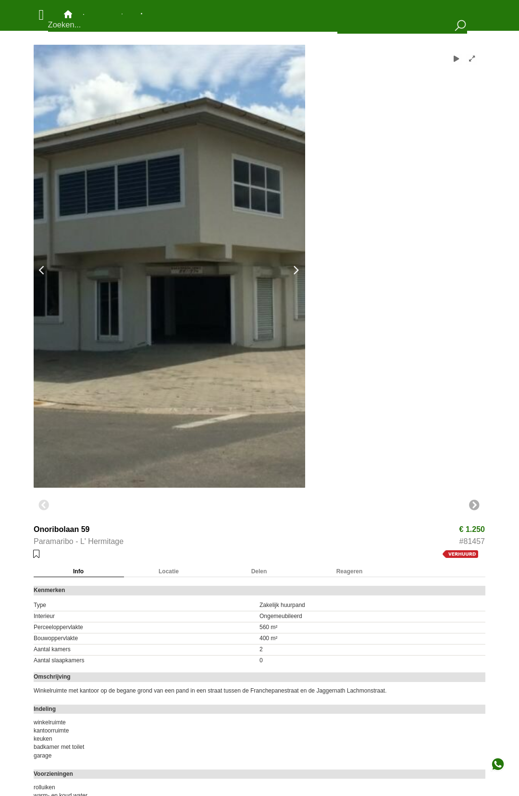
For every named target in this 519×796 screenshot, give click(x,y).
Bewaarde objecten (141, 14)
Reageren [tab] (349, 571)
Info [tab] (78, 571)
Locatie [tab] (169, 571)
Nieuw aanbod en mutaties (122, 14)
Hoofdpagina (68, 14)
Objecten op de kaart (102, 14)
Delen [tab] (259, 571)
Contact (83, 14)
